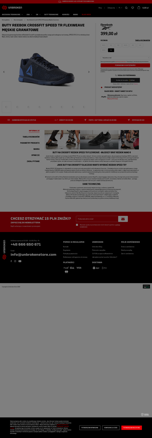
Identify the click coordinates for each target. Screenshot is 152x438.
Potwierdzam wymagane (89, 427)
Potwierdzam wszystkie (131, 427)
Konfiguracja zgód (110, 427)
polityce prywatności (62, 424)
